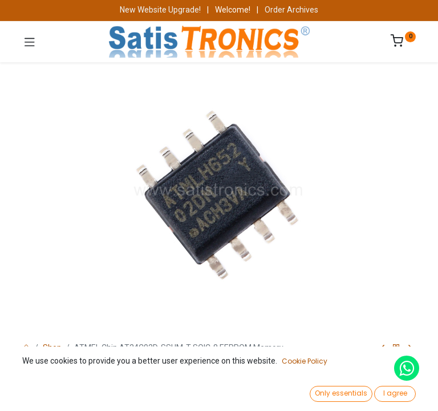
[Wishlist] (310, 391)
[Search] (128, 391)
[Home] (38, 391)
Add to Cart (258, 364)
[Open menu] (219, 394)
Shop (52, 347)
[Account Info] (400, 391)
